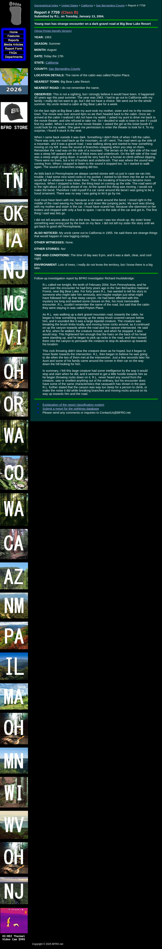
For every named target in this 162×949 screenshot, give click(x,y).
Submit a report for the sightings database (71, 408)
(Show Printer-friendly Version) (53, 30)
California (87, 5)
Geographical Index (46, 5)
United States (69, 5)
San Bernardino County (110, 5)
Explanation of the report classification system (73, 404)
